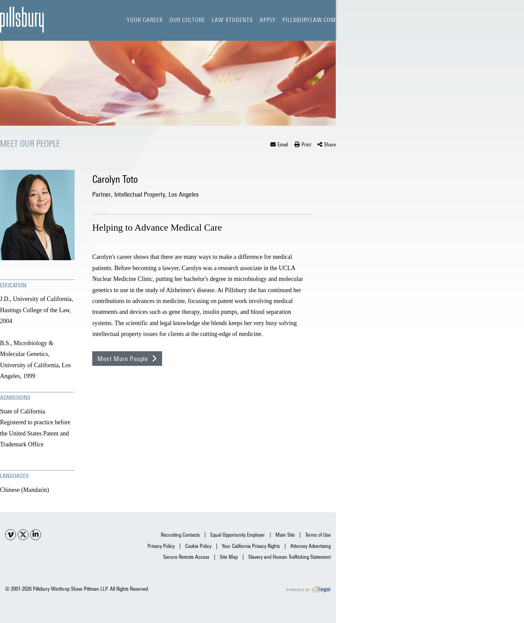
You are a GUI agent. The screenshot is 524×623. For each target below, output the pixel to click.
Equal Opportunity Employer (237, 535)
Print (306, 144)
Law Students (232, 19)
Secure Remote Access (186, 557)
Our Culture (187, 19)
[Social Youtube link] (10, 534)
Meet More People (122, 358)
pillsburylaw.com (309, 19)
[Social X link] (23, 534)
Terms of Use (318, 535)
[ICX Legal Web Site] (308, 590)
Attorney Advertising (310, 546)
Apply (268, 19)
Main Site (285, 535)
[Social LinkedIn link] (35, 534)
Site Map (229, 557)
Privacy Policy (161, 546)
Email (282, 144)
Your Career (145, 19)
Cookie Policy (198, 546)
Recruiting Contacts (180, 535)
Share (330, 144)
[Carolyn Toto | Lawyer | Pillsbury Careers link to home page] (22, 20)
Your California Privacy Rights (251, 546)
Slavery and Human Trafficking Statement (289, 557)
